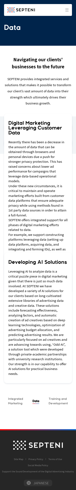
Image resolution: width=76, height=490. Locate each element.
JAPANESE (41, 483)
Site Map (18, 459)
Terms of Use (55, 459)
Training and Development (58, 401)
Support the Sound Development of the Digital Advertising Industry (38, 471)
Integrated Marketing (15, 401)
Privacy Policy (35, 459)
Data (35, 401)
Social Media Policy (38, 465)
